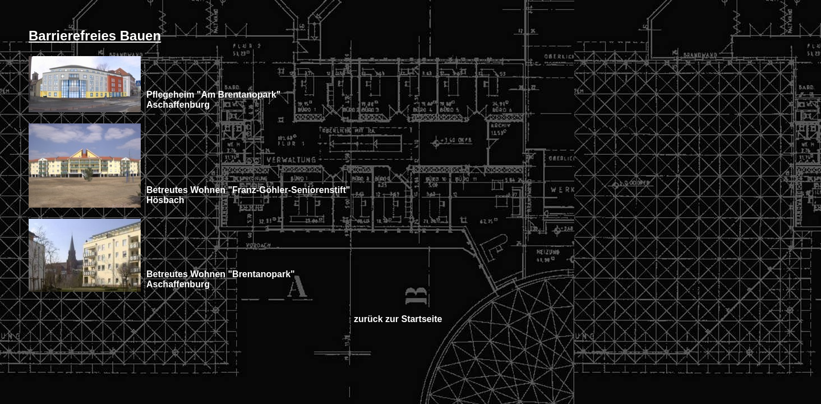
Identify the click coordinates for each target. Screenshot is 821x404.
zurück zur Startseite (398, 319)
